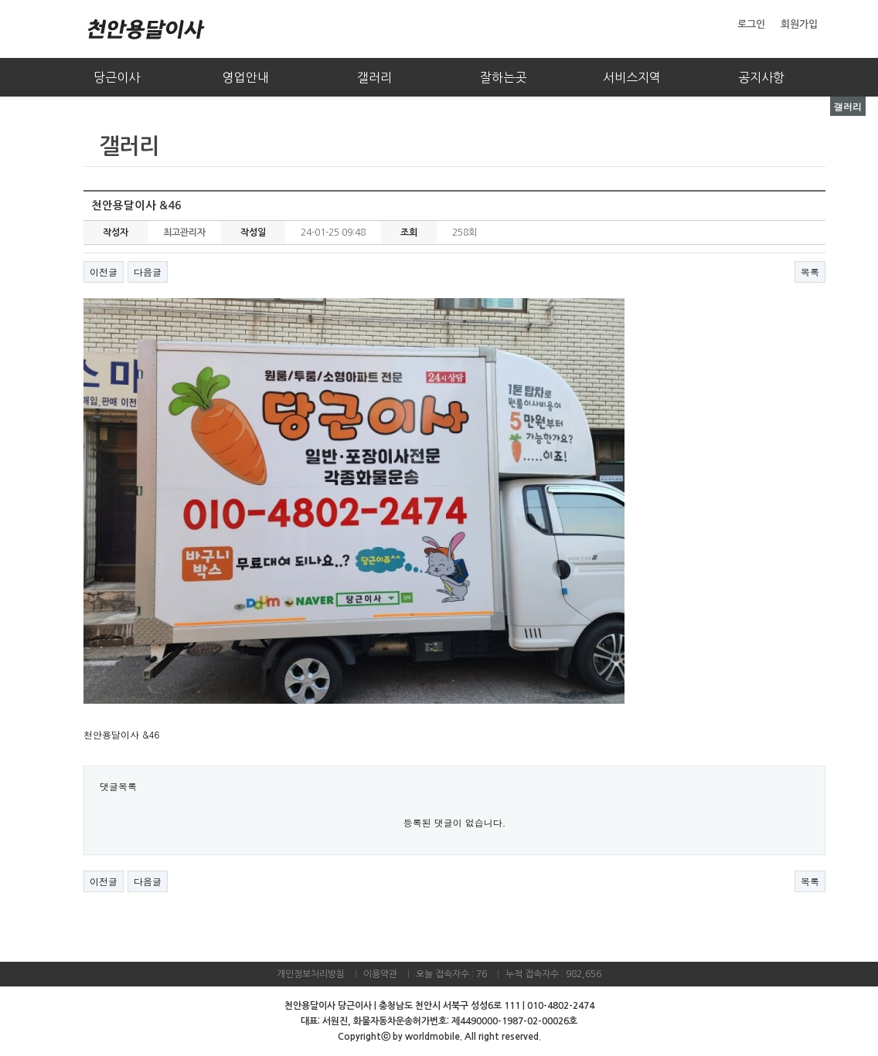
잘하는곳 (503, 77)
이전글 (103, 271)
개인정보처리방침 (311, 974)
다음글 (148, 271)
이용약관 (380, 974)
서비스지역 (632, 77)
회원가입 (799, 24)
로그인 (751, 24)
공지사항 (761, 77)
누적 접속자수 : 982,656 (553, 974)
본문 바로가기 (0, 0)
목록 (810, 271)
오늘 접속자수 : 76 (451, 974)
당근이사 (117, 77)
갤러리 (374, 77)
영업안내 (246, 77)
